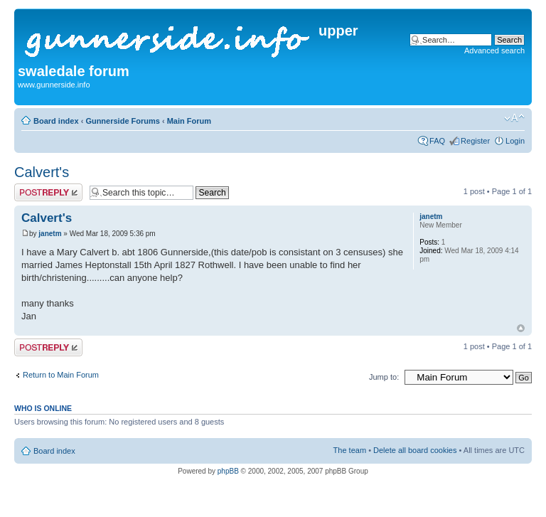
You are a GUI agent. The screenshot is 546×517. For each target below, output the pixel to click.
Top (521, 328)
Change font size (514, 118)
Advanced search (494, 50)
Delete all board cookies (414, 450)
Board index (56, 121)
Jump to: (384, 377)
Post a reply (48, 192)
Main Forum (189, 121)
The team (349, 450)
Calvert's (41, 172)
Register (475, 141)
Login (515, 141)
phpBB (228, 471)
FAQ (437, 141)
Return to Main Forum (61, 375)
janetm (49, 234)
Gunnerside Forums (122, 121)
